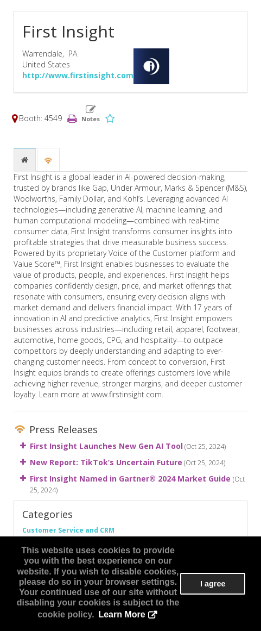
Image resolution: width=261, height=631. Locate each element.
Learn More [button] (121, 614)
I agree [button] (212, 583)
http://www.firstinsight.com (77, 75)
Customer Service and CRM (68, 530)
